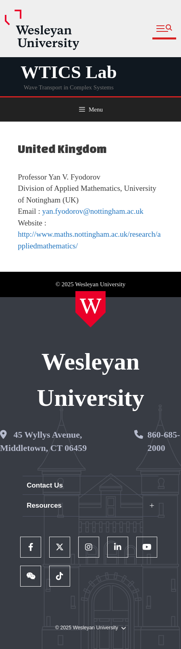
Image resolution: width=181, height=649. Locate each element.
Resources (44, 505)
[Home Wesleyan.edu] (90, 309)
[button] (164, 28)
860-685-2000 (164, 441)
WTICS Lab (69, 72)
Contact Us (45, 485)
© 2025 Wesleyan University (90, 628)
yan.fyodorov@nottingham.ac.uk (92, 211)
